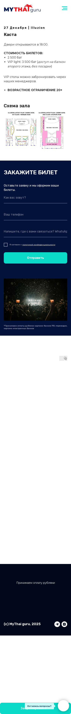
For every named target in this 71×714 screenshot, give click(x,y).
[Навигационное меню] (64, 8)
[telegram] (57, 624)
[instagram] (64, 624)
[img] (35, 577)
